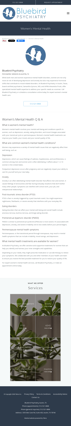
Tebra (45, 418)
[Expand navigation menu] (68, 13)
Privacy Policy (29, 394)
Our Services (21, 39)
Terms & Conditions (43, 394)
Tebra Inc (18, 394)
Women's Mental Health (36, 39)
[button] (35, 103)
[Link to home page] (33, 13)
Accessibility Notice (60, 394)
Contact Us (35, 397)
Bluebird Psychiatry (8, 39)
